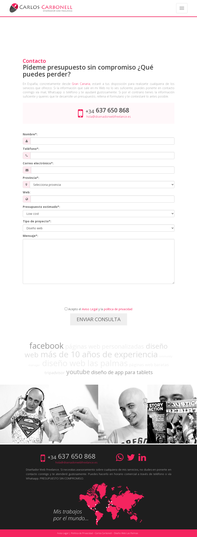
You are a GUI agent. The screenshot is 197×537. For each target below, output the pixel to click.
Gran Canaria (81, 84)
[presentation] (99, 296)
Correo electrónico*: (38, 163)
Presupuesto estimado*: (41, 207)
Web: (26, 192)
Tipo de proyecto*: (37, 221)
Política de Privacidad (82, 533)
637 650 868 (112, 110)
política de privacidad (118, 309)
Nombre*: (30, 134)
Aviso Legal (90, 309)
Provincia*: (31, 178)
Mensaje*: (30, 236)
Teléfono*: (31, 149)
